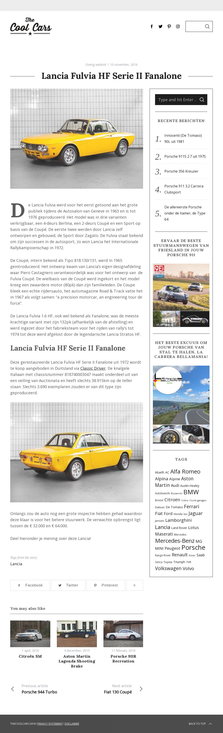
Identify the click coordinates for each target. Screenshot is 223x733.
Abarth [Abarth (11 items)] (159, 472)
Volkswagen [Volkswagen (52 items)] (168, 568)
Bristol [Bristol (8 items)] (159, 500)
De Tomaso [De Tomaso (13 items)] (174, 507)
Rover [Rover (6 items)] (192, 555)
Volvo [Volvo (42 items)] (188, 568)
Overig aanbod (95, 64)
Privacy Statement (50, 724)
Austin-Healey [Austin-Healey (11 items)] (189, 486)
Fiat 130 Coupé (110, 689)
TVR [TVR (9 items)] (188, 562)
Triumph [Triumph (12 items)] (179, 562)
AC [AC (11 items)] (167, 472)
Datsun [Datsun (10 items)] (160, 507)
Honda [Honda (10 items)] (178, 514)
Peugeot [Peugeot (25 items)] (172, 548)
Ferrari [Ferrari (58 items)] (191, 506)
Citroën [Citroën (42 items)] (172, 499)
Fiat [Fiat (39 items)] (159, 513)
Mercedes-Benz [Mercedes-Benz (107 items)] (174, 541)
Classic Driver (93, 368)
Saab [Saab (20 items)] (201, 554)
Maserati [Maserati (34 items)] (164, 534)
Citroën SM (30, 656)
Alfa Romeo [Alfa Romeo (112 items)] (185, 471)
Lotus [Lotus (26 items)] (193, 527)
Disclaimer (72, 724)
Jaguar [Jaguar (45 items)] (196, 513)
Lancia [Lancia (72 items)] (162, 527)
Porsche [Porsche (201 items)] (193, 547)
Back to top (201, 723)
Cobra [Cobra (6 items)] (184, 500)
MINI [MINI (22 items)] (159, 548)
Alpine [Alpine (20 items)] (174, 478)
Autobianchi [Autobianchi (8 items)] (162, 493)
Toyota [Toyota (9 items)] (168, 562)
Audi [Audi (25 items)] (175, 485)
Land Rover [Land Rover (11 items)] (179, 528)
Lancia (16, 563)
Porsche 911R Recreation (123, 659)
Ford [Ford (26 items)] (168, 513)
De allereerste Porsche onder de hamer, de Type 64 (184, 213)
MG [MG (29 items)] (199, 541)
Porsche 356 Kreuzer (181, 171)
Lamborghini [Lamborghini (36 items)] (178, 520)
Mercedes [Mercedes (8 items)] (180, 534)
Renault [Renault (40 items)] (180, 554)
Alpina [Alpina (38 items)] (161, 478)
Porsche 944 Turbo (43, 689)
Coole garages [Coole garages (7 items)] (197, 500)
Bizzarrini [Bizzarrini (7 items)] (176, 493)
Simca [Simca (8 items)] (158, 562)
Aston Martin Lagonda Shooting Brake (77, 661)
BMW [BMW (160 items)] (191, 492)
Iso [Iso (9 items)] (186, 514)
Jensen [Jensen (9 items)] (159, 521)
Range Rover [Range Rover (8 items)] (163, 555)
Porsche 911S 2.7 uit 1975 (185, 156)
